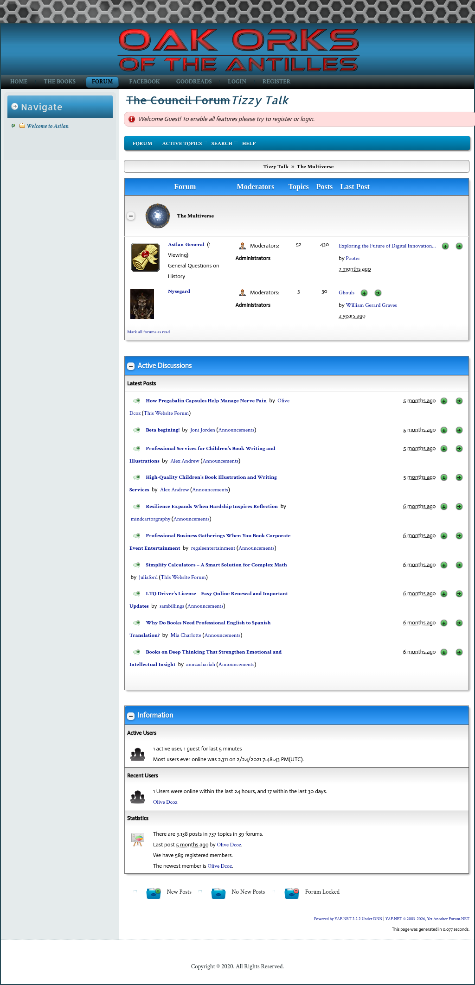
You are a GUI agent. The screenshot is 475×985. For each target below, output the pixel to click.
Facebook (144, 82)
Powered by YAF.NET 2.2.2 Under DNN (349, 918)
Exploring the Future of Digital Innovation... (387, 245)
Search (222, 143)
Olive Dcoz (165, 802)
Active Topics (182, 143)
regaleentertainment (213, 548)
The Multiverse (315, 166)
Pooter (353, 258)
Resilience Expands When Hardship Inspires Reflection (212, 506)
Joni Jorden (202, 429)
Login (237, 82)
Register (276, 82)
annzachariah (200, 664)
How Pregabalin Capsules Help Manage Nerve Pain (206, 400)
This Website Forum (166, 413)
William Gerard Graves (371, 305)
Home (18, 82)
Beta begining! (163, 429)
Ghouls (346, 292)
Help (249, 143)
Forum (102, 82)
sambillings (172, 606)
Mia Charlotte (186, 635)
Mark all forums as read (148, 332)
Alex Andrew (184, 461)
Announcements (236, 429)
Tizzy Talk (276, 166)
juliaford (148, 577)
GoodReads (194, 82)
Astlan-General (186, 244)
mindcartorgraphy (150, 518)
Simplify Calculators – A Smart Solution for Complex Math (216, 564)
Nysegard (179, 291)
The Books (60, 82)
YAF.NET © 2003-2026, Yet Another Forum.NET (427, 918)
